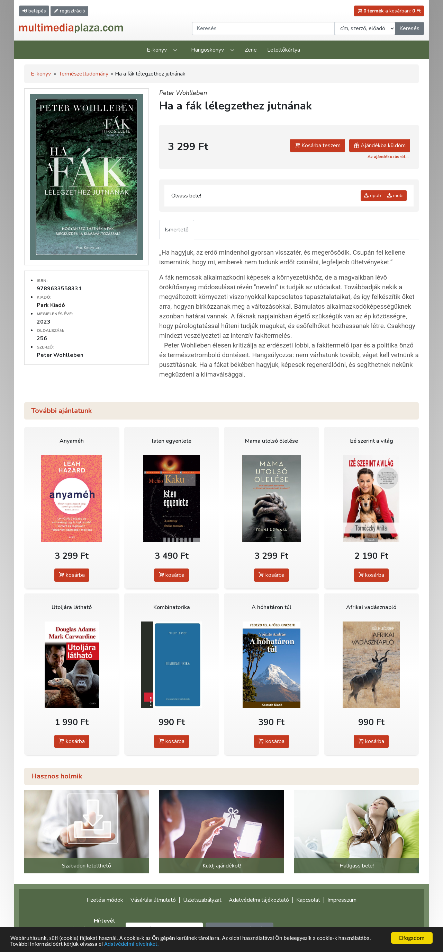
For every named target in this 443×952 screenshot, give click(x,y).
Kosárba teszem (318, 145)
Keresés (409, 28)
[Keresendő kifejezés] (263, 28)
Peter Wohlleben (183, 93)
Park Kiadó (51, 305)
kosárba (72, 575)
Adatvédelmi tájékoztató (259, 900)
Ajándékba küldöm (380, 145)
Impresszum (341, 900)
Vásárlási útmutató (153, 900)
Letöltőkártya (283, 50)
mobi (395, 195)
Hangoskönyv (207, 50)
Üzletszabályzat (202, 900)
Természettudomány (83, 74)
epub (372, 195)
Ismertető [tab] (177, 229)
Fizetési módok (105, 900)
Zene (251, 50)
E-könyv (157, 50)
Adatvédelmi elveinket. (131, 944)
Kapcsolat (308, 900)
